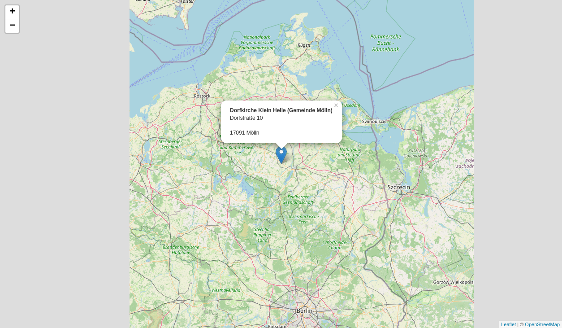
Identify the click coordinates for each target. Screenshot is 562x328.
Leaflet (508, 324)
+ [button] (12, 12)
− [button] (12, 26)
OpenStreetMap (542, 324)
